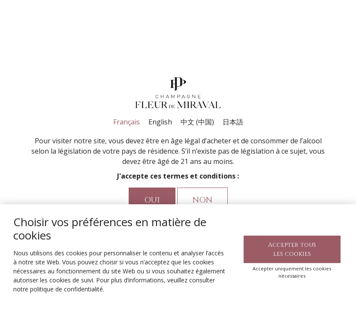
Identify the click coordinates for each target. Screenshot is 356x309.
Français (126, 122)
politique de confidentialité (66, 289)
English (160, 122)
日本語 (233, 122)
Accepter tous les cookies (292, 249)
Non (202, 200)
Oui (152, 200)
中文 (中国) (197, 122)
